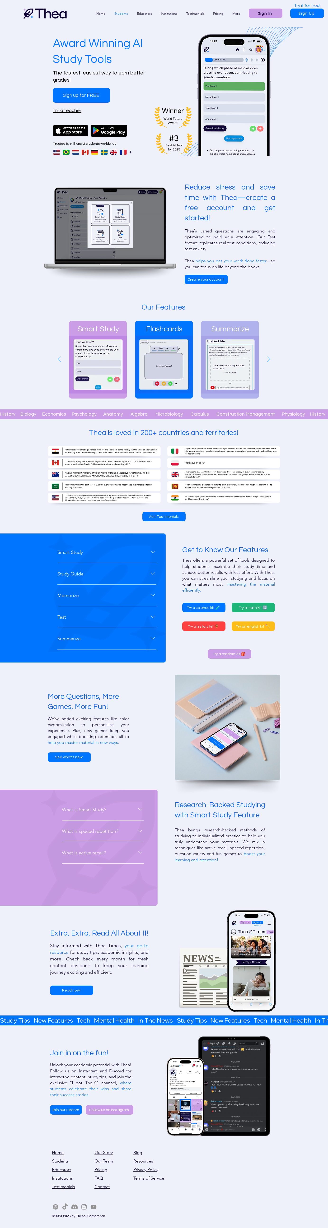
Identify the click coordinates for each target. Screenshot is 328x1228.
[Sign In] (265, 13)
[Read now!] (71, 990)
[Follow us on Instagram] (109, 1110)
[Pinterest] (55, 1206)
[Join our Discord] (66, 1110)
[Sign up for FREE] (81, 95)
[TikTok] (65, 1206)
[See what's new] (69, 757)
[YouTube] (93, 1206)
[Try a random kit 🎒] (229, 654)
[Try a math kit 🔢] (253, 607)
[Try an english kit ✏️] (253, 626)
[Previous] (59, 360)
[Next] (268, 360)
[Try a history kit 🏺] (203, 626)
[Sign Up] (307, 13)
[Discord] (74, 1206)
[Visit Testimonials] (164, 516)
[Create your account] (206, 279)
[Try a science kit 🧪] (203, 607)
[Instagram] (84, 1206)
